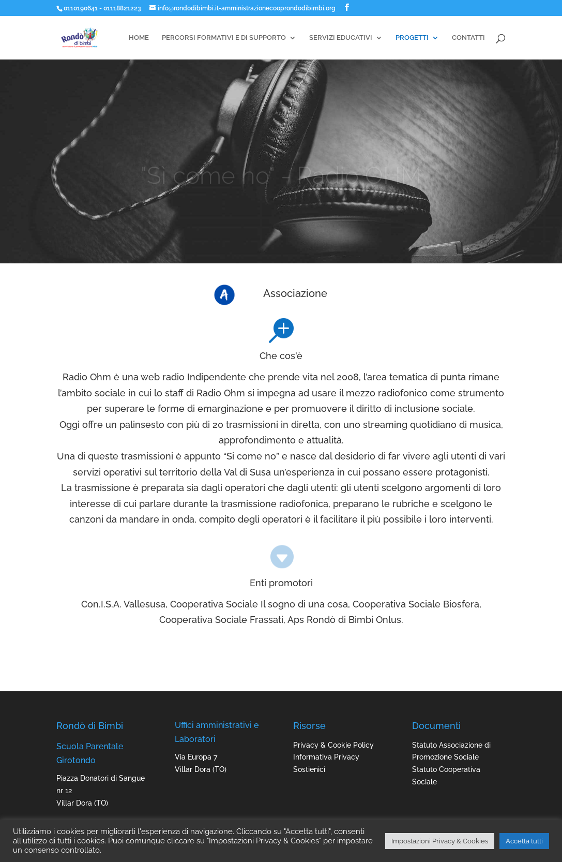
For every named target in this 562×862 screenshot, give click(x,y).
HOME (139, 37)
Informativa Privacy (326, 757)
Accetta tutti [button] (524, 841)
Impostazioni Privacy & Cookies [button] (439, 841)
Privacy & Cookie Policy (333, 745)
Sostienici (309, 769)
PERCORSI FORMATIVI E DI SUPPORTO (224, 37)
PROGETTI (412, 37)
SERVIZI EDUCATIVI (340, 37)
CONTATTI (468, 37)
